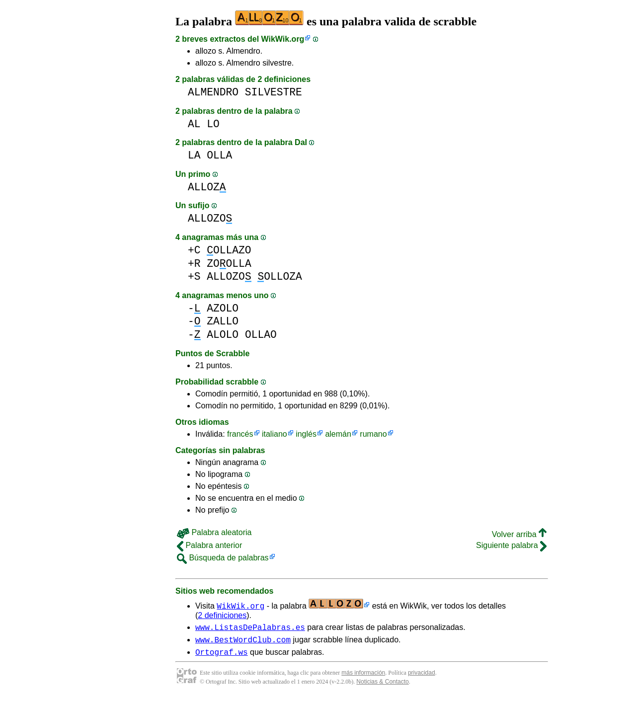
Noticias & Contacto (382, 686)
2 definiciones (222, 615)
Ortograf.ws (221, 656)
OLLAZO (229, 250)
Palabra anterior (209, 545)
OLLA (219, 155)
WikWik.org (283, 39)
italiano (274, 434)
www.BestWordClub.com (243, 642)
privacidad (421, 677)
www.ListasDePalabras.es (250, 628)
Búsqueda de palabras (223, 557)
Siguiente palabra (511, 545)
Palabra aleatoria (214, 532)
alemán (338, 434)
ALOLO (222, 334)
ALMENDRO (213, 92)
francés (240, 434)
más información (363, 677)
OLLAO (261, 334)
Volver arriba (519, 534)
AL (194, 124)
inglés (306, 434)
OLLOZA (279, 276)
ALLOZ (207, 187)
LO (213, 124)
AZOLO (222, 308)
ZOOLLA (229, 263)
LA (194, 155)
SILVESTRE (273, 92)
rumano (373, 434)
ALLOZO (210, 218)
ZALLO (222, 321)
